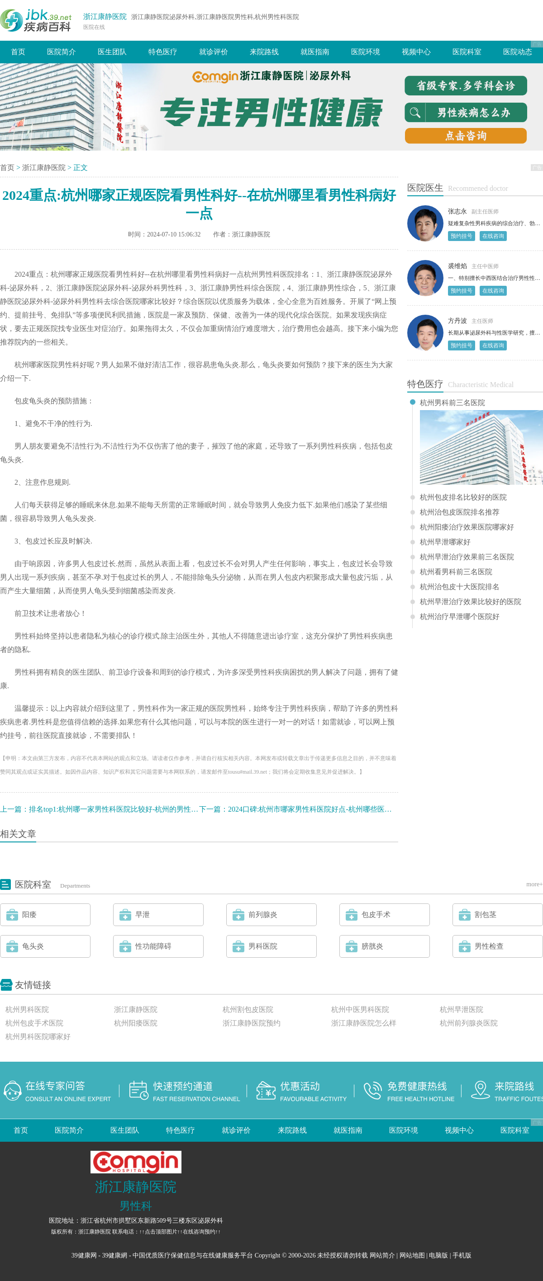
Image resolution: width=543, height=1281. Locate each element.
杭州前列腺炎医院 (469, 1023)
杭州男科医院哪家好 (38, 1036)
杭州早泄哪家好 (445, 542)
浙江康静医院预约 (252, 1023)
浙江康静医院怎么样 (363, 1023)
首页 (18, 52)
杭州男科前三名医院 (452, 403)
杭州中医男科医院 (360, 1009)
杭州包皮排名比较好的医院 (463, 497)
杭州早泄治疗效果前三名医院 (467, 557)
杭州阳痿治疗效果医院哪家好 (467, 527)
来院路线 (264, 52)
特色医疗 (162, 52)
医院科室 (466, 52)
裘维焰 (457, 266)
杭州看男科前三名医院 (456, 572)
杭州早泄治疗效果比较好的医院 (470, 601)
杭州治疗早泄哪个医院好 (460, 616)
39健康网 (84, 1255)
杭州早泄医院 (461, 1009)
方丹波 (457, 320)
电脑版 (438, 1255)
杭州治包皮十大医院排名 (460, 587)
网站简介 (382, 1255)
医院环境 (365, 52)
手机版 (462, 1255)
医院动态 (517, 52)
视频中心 (416, 52)
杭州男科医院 (27, 1009)
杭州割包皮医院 (248, 1009)
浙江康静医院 (105, 16)
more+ (534, 884)
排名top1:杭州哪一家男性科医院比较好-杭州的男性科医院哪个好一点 (139, 809)
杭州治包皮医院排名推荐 (460, 512)
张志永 (457, 211)
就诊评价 (213, 52)
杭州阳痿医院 (135, 1023)
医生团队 (112, 52)
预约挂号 (461, 236)
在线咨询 (493, 236)
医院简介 (61, 52)
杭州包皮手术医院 (34, 1023)
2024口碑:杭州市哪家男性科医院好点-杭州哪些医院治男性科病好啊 (335, 809)
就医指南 (314, 52)
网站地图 (412, 1255)
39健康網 (114, 1255)
